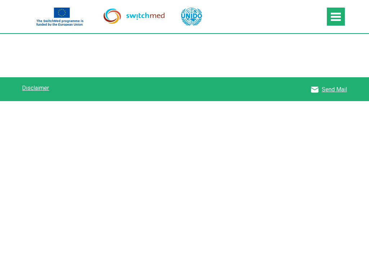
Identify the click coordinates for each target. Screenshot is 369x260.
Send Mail (334, 89)
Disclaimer (35, 87)
